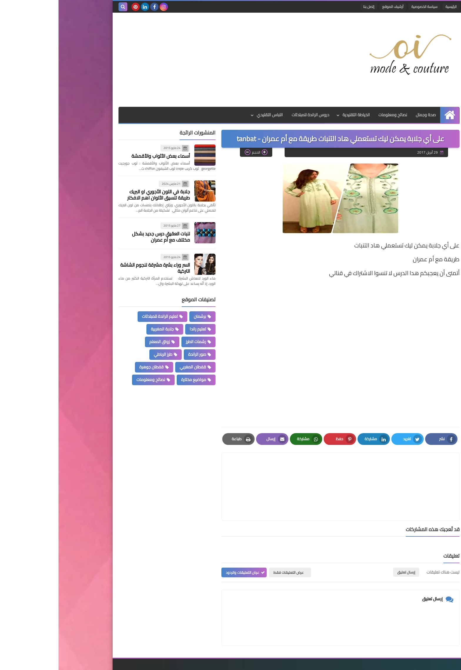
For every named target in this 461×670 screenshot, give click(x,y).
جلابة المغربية (103, 329)
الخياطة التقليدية (297, 115)
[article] (225, 472)
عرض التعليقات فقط (230, 544)
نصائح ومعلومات (334, 115)
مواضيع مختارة (135, 379)
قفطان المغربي (134, 367)
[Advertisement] (167, 60)
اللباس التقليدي (211, 115)
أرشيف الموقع (334, 6)
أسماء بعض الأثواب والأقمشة (102, 156)
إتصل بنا (310, 6)
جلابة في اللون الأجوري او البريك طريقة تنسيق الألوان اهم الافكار (100, 194)
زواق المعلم (101, 341)
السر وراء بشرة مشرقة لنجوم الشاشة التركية (96, 267)
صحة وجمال (368, 115)
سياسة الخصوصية (366, 6)
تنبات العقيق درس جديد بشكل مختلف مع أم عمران (102, 236)
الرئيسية (392, 6)
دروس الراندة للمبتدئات (251, 115)
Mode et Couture (329, 662)
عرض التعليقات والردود (184, 544)
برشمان (141, 316)
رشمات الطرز (137, 341)
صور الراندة (139, 354)
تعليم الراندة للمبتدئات (101, 316)
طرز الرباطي (104, 354)
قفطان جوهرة (93, 367)
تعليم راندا (139, 329)
